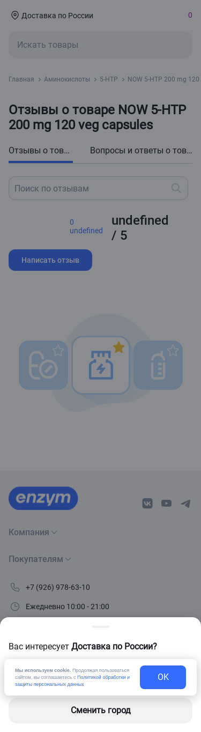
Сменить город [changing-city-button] (101, 710)
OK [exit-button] (163, 677)
